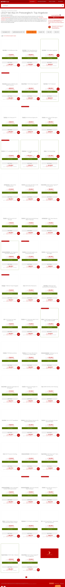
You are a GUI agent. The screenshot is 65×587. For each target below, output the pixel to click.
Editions (23, 420)
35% (58, 469)
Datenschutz (57, 583)
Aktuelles (42, 1)
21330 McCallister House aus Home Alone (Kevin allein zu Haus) (10, 522)
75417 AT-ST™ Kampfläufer (12, 420)
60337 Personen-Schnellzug (11, 454)
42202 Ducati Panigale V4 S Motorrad (32, 387)
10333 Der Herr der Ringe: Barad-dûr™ (52, 353)
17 (38, 577)
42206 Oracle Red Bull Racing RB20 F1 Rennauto (31, 219)
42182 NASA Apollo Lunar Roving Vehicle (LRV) (31, 253)
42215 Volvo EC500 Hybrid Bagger (51, 118)
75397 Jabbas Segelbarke (52, 50)
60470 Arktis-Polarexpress (30, 285)
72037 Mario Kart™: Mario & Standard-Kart (52, 454)
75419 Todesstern (52, 84)
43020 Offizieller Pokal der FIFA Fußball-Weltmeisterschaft (31, 421)
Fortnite (4, 353)
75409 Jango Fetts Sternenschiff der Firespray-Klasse (49, 286)
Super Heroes (4, 555)
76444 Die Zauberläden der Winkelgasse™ (13, 387)
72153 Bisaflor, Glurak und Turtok (32, 152)
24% (18, 65)
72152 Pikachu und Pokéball (32, 521)
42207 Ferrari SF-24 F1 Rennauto (12, 219)
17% (18, 156)
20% (38, 65)
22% (58, 55)
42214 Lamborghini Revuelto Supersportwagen (52, 421)
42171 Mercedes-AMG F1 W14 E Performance (31, 320)
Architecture (6, 185)
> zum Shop (9, 58)
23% (18, 98)
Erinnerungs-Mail (57, 20)
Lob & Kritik (58, 586)
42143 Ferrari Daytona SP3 (31, 117)
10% (58, 89)
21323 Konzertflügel (51, 151)
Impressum (62, 583)
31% (58, 233)
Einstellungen (60, 1)
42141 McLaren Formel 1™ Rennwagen (51, 488)
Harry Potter (24, 84)
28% (38, 132)
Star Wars (5, 50)
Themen (52, 1)
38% (18, 132)
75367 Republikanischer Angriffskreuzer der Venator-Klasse (29, 51)
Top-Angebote (5, 32)
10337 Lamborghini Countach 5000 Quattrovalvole (11, 488)
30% (18, 199)
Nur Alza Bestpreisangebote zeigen (10, 35)
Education (4, 84)
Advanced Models (6, 252)
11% (38, 156)
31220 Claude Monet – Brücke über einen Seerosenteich (50, 522)
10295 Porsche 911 (34, 454)
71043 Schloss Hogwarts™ (32, 84)
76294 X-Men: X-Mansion (13, 555)
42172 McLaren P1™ (12, 117)
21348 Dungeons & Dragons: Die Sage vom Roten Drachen (51, 320)
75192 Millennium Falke (12, 50)
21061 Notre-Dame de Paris (52, 219)
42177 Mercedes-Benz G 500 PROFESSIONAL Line (31, 185)
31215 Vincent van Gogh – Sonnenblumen (10, 320)
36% (38, 199)
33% (18, 469)
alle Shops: (10, 62)
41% (18, 368)
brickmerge (51, 583)
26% (38, 469)
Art (4, 319)
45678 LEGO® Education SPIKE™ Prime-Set (12, 84)
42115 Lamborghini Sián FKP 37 (12, 151)
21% (18, 257)
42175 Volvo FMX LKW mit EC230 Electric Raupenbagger (30, 353)
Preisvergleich (32, 1)
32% (38, 267)
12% (58, 324)
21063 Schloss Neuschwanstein (11, 185)
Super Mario (44, 454)
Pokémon (24, 151)
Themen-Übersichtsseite (5, 17)
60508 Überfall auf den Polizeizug (51, 386)
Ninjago (3, 285)
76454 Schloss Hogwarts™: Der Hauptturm (52, 185)
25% (38, 98)
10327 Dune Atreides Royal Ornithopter (32, 488)
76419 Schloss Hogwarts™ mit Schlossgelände (32, 555)
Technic (5, 117)
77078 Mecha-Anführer (12, 353)
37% (18, 233)
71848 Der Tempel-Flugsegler (12, 285)
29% (18, 401)
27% (58, 267)
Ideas (45, 151)
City (24, 285)
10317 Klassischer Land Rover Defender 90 (11, 253)
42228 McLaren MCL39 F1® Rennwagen (51, 253)
